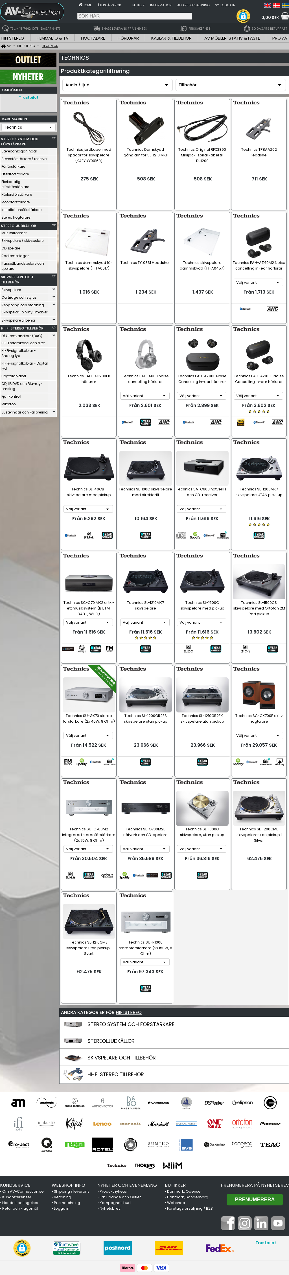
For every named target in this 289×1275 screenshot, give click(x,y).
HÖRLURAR (128, 38)
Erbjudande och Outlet (120, 1125)
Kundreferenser (16, 1125)
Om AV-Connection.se (23, 1120)
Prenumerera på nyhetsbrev (255, 1114)
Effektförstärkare (15, 172)
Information (161, 5)
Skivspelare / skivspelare (22, 239)
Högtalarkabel (13, 374)
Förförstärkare (13, 165)
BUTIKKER (175, 1114)
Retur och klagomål (20, 1137)
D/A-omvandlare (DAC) (21, 334)
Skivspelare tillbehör (18, 318)
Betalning (62, 1125)
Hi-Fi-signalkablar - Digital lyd (24, 364)
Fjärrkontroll (11, 395)
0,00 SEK (270, 17)
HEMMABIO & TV (53, 38)
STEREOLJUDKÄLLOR (18, 224)
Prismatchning (67, 1131)
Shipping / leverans (71, 1120)
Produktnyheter (114, 1120)
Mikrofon (8, 402)
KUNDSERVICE (15, 1114)
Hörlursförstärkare (16, 193)
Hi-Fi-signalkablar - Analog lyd (18, 352)
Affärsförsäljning (193, 5)
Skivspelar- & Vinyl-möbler (24, 310)
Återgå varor (109, 5)
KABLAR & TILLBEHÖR (171, 38)
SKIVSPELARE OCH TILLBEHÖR (17, 278)
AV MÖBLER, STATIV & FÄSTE (232, 38)
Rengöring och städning (22, 303)
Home (87, 5)
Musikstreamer (14, 231)
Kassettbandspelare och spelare (22, 265)
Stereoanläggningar (19, 149)
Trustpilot (28, 97)
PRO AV (280, 38)
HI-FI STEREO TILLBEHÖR (22, 326)
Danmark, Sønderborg (187, 1125)
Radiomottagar (15, 254)
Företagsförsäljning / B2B (190, 1137)
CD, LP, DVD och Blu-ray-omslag (22, 385)
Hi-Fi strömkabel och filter (23, 341)
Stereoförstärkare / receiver (24, 157)
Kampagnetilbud (115, 1131)
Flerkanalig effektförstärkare (15, 183)
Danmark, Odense (184, 1120)
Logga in (227, 5)
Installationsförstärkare (21, 208)
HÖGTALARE (93, 38)
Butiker (138, 5)
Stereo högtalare (15, 216)
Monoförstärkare (15, 200)
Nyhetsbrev (110, 1137)
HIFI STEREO (12, 38)
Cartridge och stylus (19, 296)
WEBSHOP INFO (68, 1114)
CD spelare (10, 246)
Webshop (176, 1131)
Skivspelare (11, 288)
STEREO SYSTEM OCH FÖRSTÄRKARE (19, 140)
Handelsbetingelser (20, 1131)
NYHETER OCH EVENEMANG (127, 1114)
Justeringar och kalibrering (24, 410)
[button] (243, 16)
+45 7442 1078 (219, 1220)
